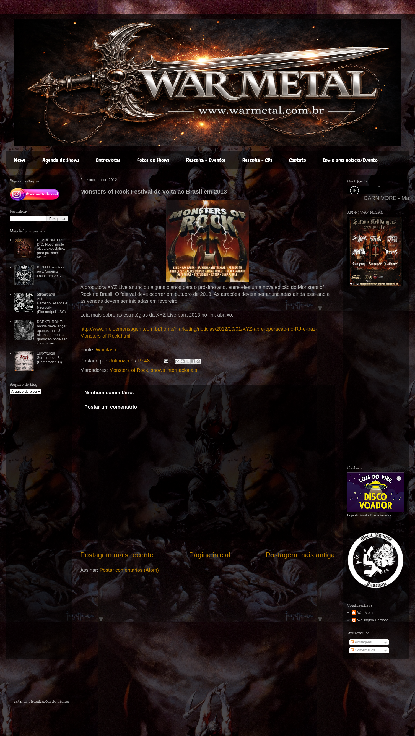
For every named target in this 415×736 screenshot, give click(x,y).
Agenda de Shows (60, 160)
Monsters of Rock (128, 370)
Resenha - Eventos (206, 160)
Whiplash (106, 350)
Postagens (361, 642)
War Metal (365, 612)
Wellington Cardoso (372, 620)
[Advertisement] (379, 376)
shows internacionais (174, 370)
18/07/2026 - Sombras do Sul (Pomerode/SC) (50, 357)
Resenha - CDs (257, 160)
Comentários (363, 650)
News (20, 160)
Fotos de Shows (153, 160)
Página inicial (209, 555)
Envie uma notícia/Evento (350, 160)
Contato (297, 160)
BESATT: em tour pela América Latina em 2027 (50, 271)
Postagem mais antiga (300, 555)
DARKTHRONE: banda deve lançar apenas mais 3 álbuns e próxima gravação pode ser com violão (52, 332)
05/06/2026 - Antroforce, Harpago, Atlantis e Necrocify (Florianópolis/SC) (52, 303)
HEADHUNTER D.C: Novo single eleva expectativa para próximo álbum (50, 248)
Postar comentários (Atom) (129, 570)
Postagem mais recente (117, 555)
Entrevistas (108, 160)
